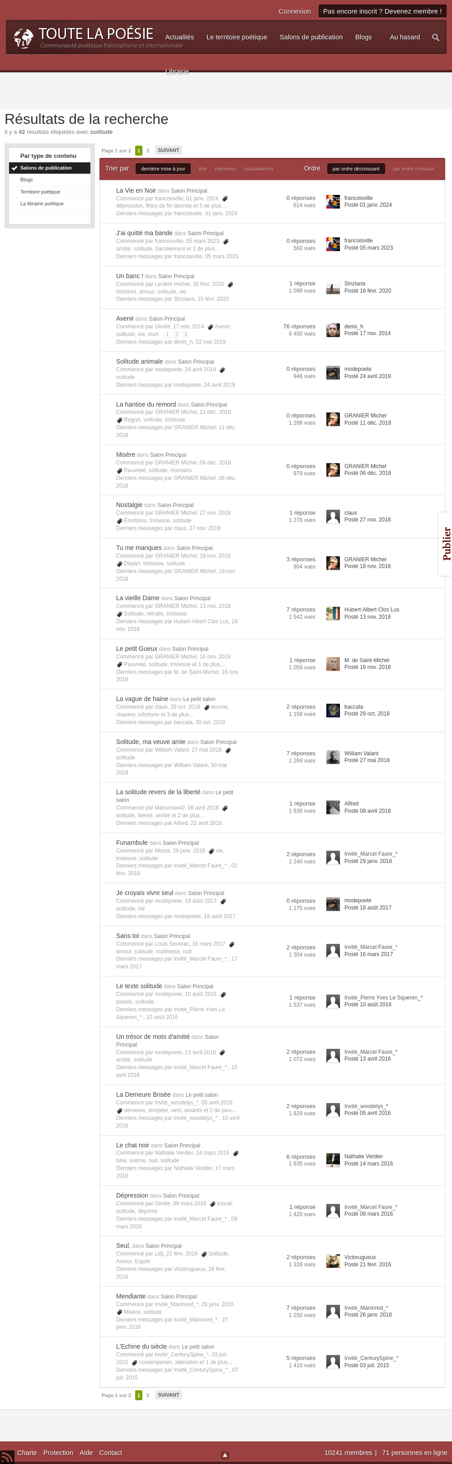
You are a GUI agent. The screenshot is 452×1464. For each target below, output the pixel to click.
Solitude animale (139, 361)
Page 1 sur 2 (116, 150)
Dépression (132, 1195)
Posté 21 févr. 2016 (367, 1264)
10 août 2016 (162, 1017)
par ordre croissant (414, 168)
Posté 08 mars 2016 (368, 1214)
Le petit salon (199, 699)
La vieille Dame (138, 598)
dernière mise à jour (163, 168)
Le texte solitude (139, 986)
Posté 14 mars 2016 (368, 1164)
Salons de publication (46, 168)
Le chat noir (132, 1145)
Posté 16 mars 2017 (368, 954)
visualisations (258, 168)
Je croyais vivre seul (144, 892)
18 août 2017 (219, 916)
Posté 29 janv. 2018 (368, 861)
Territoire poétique (40, 191)
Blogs (26, 179)
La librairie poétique (42, 203)
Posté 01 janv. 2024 (368, 205)
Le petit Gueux (136, 648)
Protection (58, 1452)
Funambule (132, 842)
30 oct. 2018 (210, 722)
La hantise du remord (146, 404)
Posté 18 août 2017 (367, 908)
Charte (27, 1452)
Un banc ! (129, 276)
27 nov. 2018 (205, 528)
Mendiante (131, 1296)
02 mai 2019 (211, 342)
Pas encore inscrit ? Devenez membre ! (382, 11)
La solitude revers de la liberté (158, 792)
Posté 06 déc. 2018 (367, 473)
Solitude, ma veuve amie (150, 741)
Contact (110, 1452)
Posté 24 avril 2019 (367, 376)
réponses (225, 168)
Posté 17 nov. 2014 (367, 333)
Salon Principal (189, 191)
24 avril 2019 (219, 385)
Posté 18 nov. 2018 (367, 566)
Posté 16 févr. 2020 (367, 291)
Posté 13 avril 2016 (367, 1059)
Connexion (294, 11)
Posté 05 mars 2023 (368, 248)
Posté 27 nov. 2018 (367, 519)
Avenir (125, 318)
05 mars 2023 (221, 256)
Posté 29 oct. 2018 (367, 714)
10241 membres (349, 1452)
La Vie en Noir (136, 190)
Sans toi (127, 935)
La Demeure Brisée (143, 1094)
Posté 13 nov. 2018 (367, 617)
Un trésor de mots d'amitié (153, 1036)
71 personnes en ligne (414, 1452)
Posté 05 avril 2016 (367, 1113)
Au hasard (405, 37)
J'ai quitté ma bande (144, 233)
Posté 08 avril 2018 (367, 811)
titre (203, 168)
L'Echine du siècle (141, 1346)
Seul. (123, 1245)
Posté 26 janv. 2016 (368, 1315)
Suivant (168, 150)
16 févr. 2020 (213, 299)
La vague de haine (142, 698)
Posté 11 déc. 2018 (367, 423)
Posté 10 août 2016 (367, 1004)
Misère (125, 454)
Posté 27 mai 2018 (367, 760)
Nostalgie (129, 504)
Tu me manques (139, 547)
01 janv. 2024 (221, 213)
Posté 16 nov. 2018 (367, 667)
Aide (86, 1452)
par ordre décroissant (356, 168)
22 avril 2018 (206, 823)
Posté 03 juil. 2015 (366, 1365)
